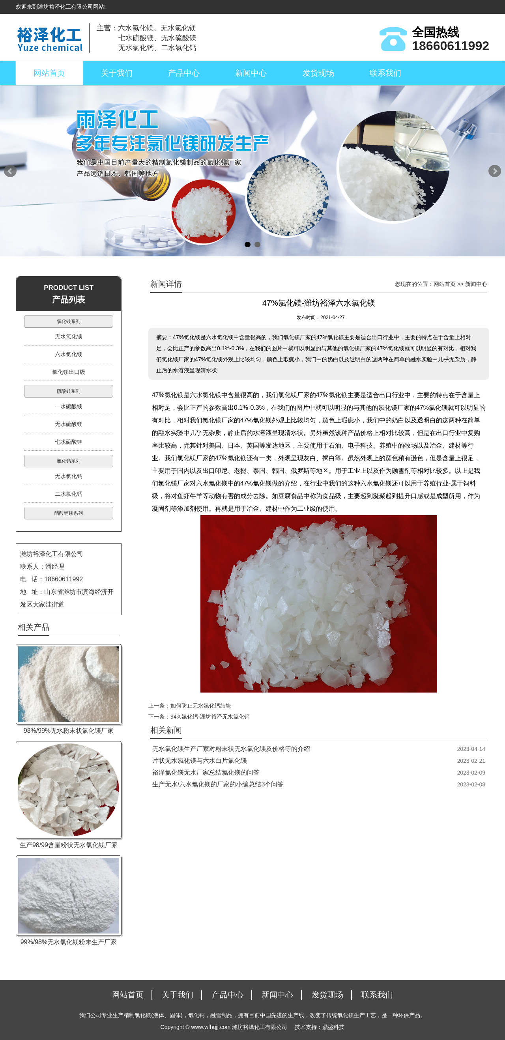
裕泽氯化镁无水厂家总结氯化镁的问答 (206, 772)
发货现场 (318, 73)
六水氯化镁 (68, 354)
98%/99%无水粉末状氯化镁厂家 (69, 730)
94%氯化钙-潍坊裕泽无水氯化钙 (210, 716)
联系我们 (385, 73)
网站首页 (49, 73)
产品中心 (184, 73)
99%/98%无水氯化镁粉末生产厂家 (69, 942)
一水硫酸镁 (68, 406)
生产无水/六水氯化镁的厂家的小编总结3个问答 (218, 784)
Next (494, 171)
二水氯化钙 (68, 494)
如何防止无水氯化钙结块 (200, 705)
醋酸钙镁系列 (68, 513)
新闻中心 (251, 73)
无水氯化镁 (68, 336)
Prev (10, 171)
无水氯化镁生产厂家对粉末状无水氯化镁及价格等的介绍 (231, 748)
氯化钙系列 (68, 461)
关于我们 (117, 73)
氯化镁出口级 (68, 372)
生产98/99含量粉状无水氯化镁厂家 (69, 845)
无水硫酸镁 (68, 424)
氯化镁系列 (68, 321)
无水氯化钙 (68, 476)
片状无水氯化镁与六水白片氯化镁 (199, 760)
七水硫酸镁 (68, 442)
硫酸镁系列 (68, 391)
